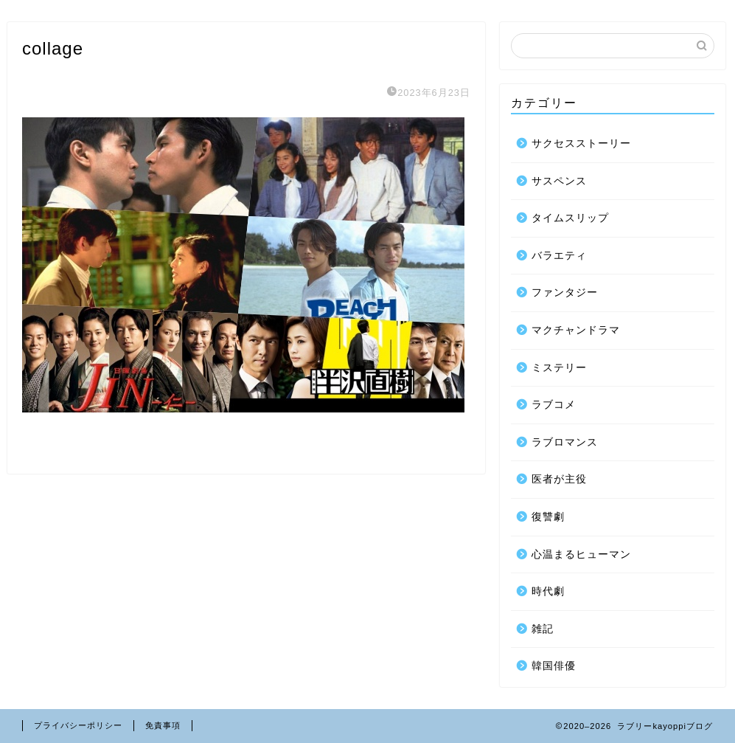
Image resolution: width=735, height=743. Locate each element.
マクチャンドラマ (576, 330)
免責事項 (163, 725)
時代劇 (548, 591)
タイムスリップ (570, 218)
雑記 (543, 629)
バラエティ (559, 255)
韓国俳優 (554, 665)
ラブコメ (554, 404)
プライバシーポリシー (78, 725)
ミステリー (559, 367)
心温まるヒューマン (581, 554)
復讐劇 (548, 516)
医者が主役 (559, 479)
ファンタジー (565, 292)
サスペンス (559, 181)
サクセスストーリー (581, 143)
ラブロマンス (565, 442)
